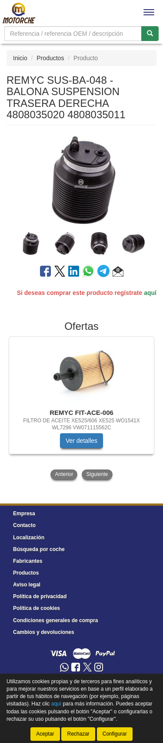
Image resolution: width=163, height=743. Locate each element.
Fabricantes (27, 561)
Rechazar (78, 734)
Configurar (115, 734)
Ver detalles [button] (81, 440)
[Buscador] (73, 33)
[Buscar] (150, 33)
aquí (150, 292)
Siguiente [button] (97, 474)
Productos (50, 58)
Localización (28, 537)
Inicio (20, 58)
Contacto (24, 525)
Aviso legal (26, 585)
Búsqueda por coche (39, 549)
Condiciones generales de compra (55, 620)
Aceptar (45, 734)
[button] (118, 273)
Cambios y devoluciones (43, 632)
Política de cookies (36, 608)
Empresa (24, 513)
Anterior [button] (64, 474)
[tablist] (81, 243)
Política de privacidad (40, 596)
